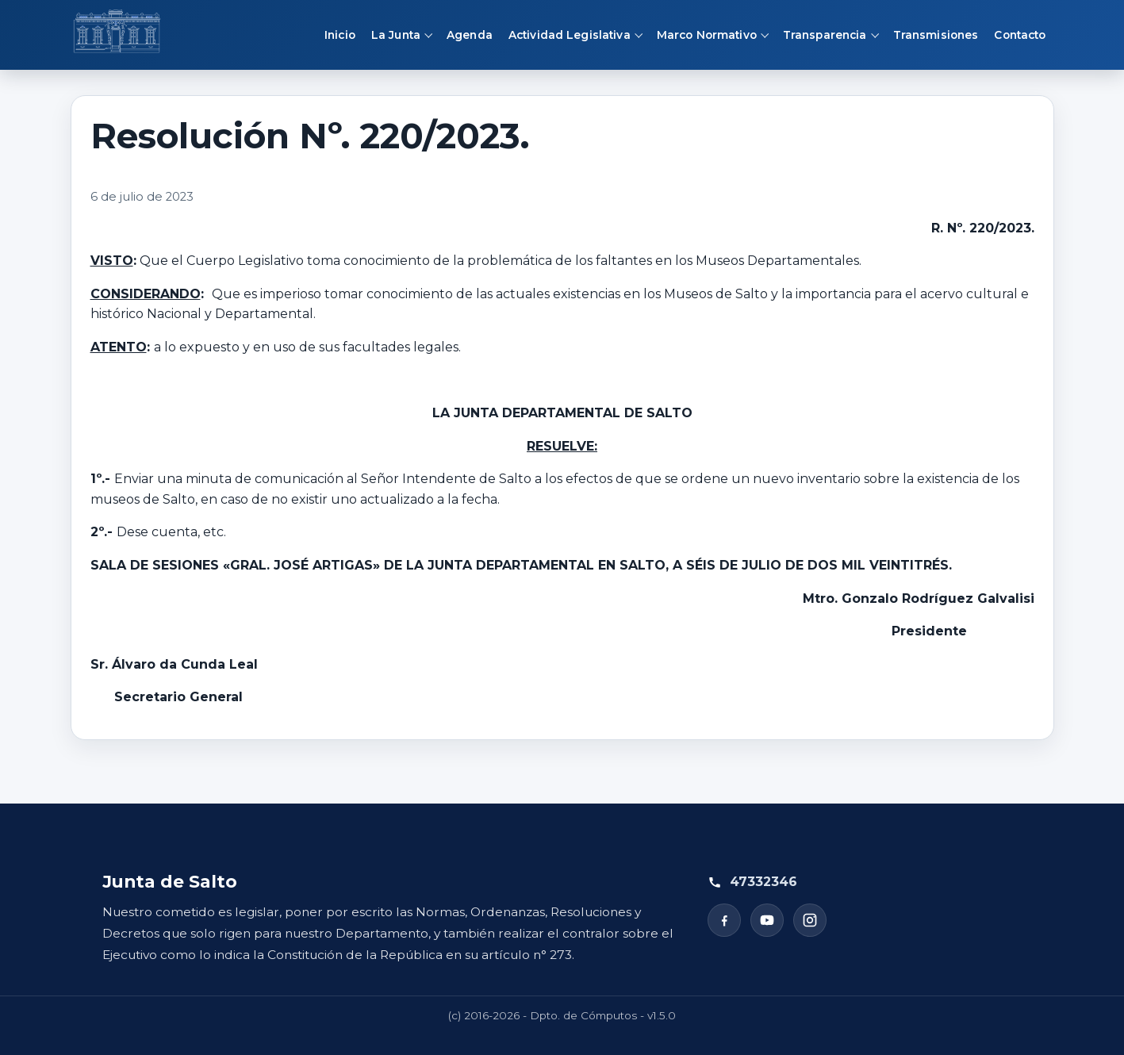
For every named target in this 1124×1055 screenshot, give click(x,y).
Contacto (1019, 35)
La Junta (395, 35)
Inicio (339, 35)
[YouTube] (767, 920)
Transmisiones (936, 35)
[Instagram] (810, 920)
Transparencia (825, 35)
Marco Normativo (707, 35)
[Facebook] (724, 920)
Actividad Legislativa (569, 35)
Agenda (470, 35)
